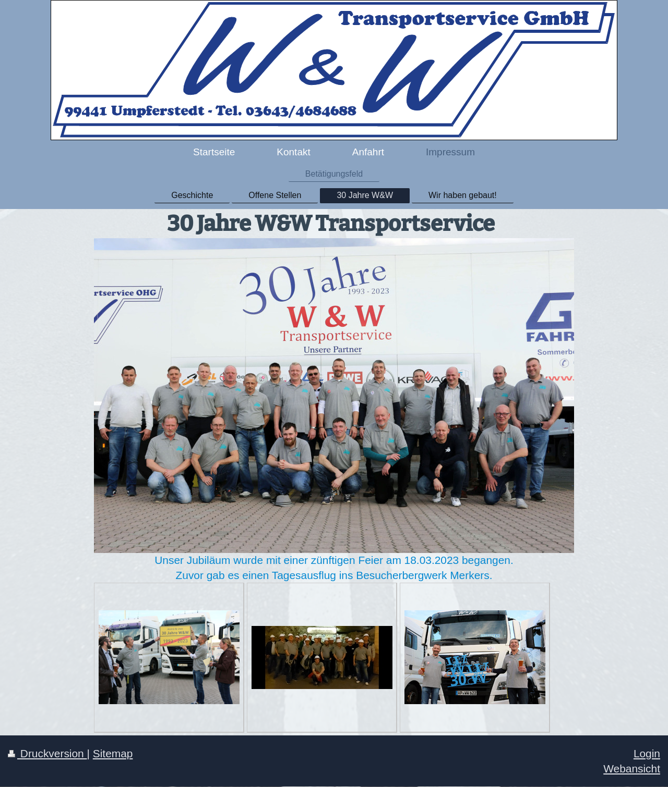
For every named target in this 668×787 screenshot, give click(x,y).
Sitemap (113, 753)
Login (647, 753)
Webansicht (631, 768)
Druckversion (47, 753)
